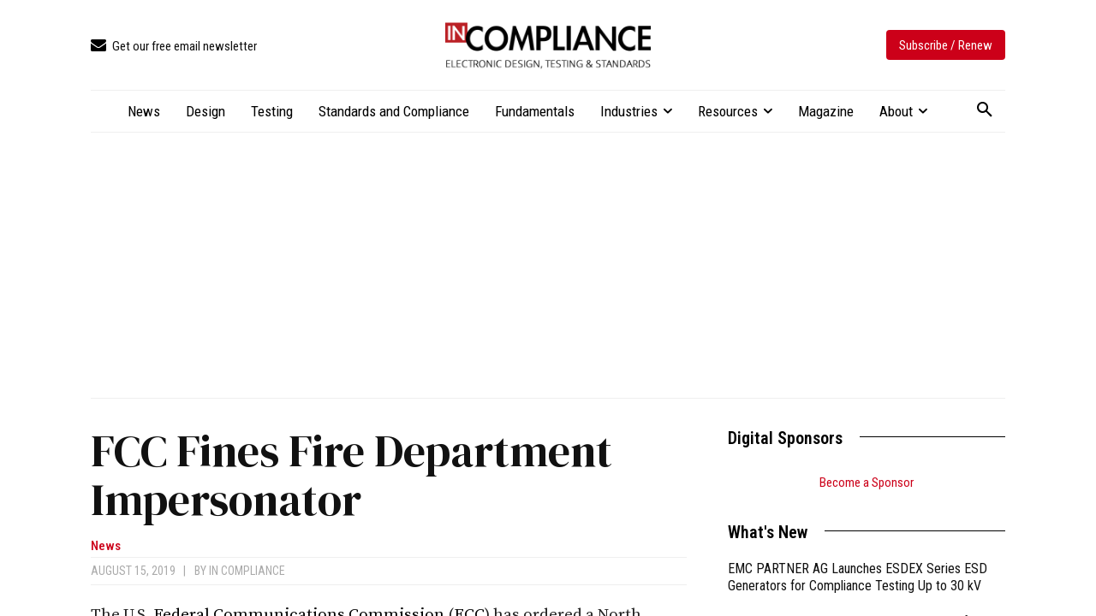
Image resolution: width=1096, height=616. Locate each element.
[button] (984, 110)
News (106, 546)
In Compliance (247, 571)
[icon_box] (174, 47)
